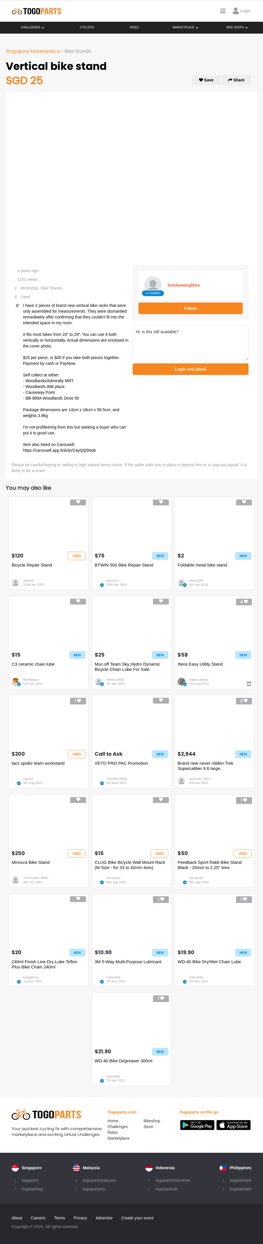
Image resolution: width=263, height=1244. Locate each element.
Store (148, 1126)
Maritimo (112, 580)
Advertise (104, 1218)
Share (236, 80)
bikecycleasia (199, 679)
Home (112, 1121)
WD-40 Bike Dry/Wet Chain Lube (209, 961)
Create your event (137, 1218)
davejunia (113, 878)
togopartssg (32, 1189)
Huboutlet (113, 977)
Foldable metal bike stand (202, 564)
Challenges (32, 27)
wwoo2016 (196, 580)
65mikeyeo (31, 679)
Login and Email (190, 369)
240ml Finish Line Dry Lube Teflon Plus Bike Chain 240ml (44, 964)
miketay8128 (115, 679)
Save (206, 80)
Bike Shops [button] (237, 27)
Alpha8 (28, 580)
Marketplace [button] (185, 27)
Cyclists (87, 27)
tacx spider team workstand (38, 763)
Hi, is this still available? (191, 343)
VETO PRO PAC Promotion (121, 763)
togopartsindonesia (173, 1180)
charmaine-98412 (35, 878)
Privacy (80, 1218)
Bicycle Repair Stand (32, 564)
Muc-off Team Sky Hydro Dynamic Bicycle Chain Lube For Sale (127, 667)
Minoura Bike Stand (31, 862)
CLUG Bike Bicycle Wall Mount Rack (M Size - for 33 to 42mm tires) (130, 865)
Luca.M (28, 779)
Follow (190, 308)
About (17, 1218)
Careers (38, 1218)
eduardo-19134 (199, 779)
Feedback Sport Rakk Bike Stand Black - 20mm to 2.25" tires (210, 865)
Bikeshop (151, 1121)
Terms (59, 1218)
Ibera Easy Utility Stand (200, 664)
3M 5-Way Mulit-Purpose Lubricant (128, 961)
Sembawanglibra (183, 285)
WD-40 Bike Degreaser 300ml (123, 1060)
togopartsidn (167, 1189)
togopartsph (240, 1180)
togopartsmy (94, 1189)
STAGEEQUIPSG (116, 779)
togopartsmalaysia (99, 1180)
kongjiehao (31, 977)
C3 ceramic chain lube (33, 664)
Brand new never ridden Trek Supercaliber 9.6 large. (205, 766)
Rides (134, 27)
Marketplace (118, 1138)
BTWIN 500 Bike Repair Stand (124, 564)
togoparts (30, 1180)
